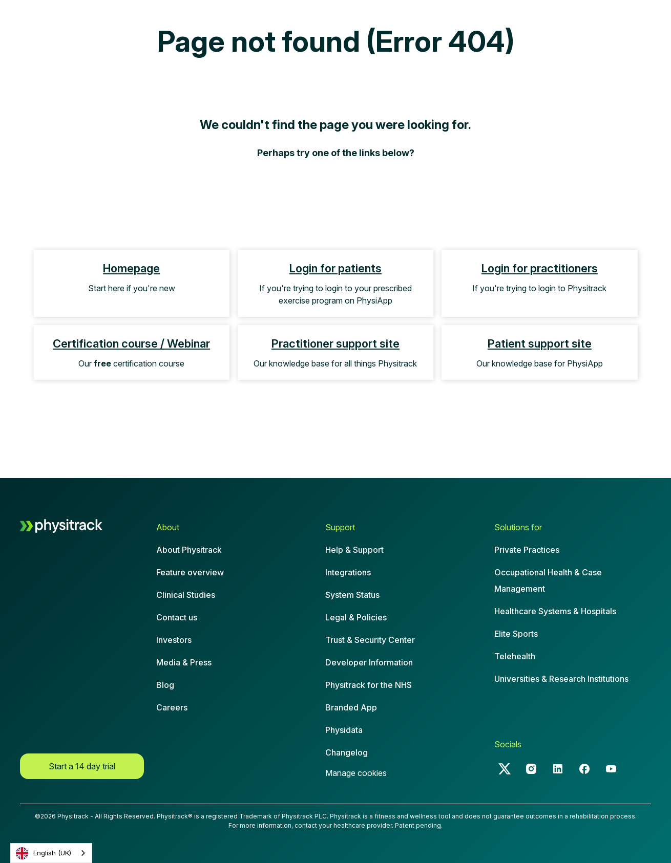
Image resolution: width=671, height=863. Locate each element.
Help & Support (354, 550)
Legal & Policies (356, 617)
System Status (352, 595)
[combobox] (51, 853)
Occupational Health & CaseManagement (548, 580)
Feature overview (190, 572)
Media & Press (184, 662)
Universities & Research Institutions (561, 679)
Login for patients (335, 268)
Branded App (351, 707)
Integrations (348, 572)
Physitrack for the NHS (368, 685)
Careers (171, 707)
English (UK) (43, 853)
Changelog (346, 752)
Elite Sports (516, 634)
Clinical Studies (185, 595)
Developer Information (369, 662)
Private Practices (526, 550)
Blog (165, 685)
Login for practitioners (539, 268)
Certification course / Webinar (131, 343)
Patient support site (540, 343)
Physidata (344, 730)
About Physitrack (189, 550)
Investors (174, 640)
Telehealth (514, 656)
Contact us (176, 617)
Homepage (131, 268)
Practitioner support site (335, 343)
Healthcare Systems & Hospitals (555, 611)
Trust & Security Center (370, 640)
